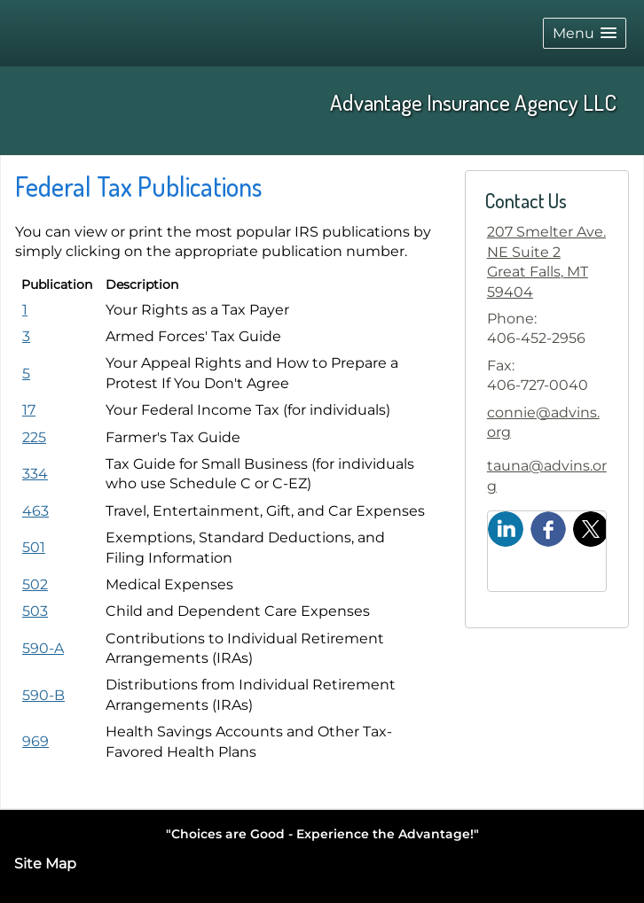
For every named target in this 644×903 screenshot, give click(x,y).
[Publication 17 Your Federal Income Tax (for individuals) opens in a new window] (28, 409)
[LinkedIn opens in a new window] (505, 527)
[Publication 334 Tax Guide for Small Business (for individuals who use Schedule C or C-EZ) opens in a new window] (35, 473)
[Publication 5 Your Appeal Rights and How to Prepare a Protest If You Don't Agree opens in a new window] (26, 373)
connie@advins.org (543, 422)
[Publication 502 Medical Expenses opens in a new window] (35, 584)
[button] (584, 33)
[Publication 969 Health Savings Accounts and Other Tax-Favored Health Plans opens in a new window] (35, 741)
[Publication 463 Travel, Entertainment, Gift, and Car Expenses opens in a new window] (35, 510)
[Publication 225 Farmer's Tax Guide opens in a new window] (34, 437)
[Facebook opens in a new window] (548, 527)
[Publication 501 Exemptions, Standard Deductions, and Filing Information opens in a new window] (33, 547)
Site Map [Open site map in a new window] (45, 863)
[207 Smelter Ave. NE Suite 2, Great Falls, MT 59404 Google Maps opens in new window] (547, 262)
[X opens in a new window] (591, 527)
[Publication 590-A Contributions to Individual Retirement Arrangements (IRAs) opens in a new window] (43, 648)
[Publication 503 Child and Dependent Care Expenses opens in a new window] (35, 611)
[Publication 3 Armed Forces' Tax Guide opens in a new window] (26, 336)
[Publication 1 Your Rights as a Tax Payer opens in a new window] (24, 309)
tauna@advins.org (547, 475)
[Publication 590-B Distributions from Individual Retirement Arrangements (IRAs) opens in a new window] (43, 695)
